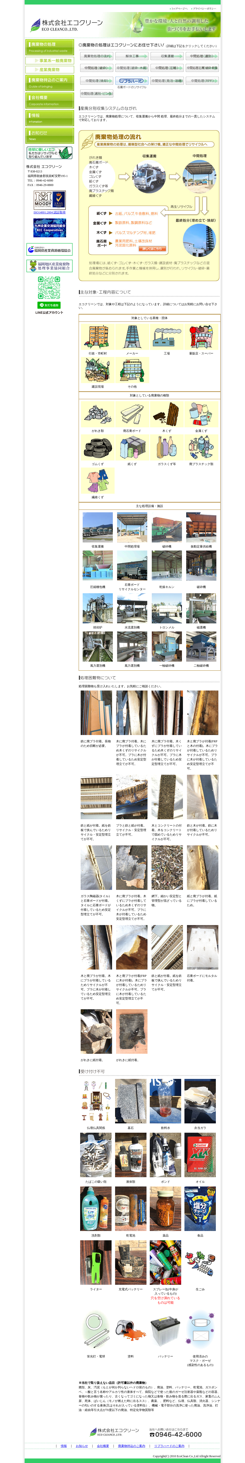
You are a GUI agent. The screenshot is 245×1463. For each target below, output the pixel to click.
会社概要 (103, 1446)
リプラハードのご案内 (169, 1446)
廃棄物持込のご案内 (131, 1446)
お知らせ (82, 1446)
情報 (64, 1446)
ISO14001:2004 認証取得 (50, 212)
